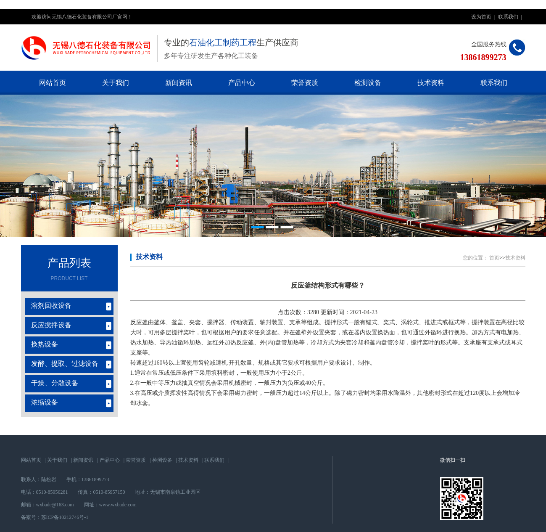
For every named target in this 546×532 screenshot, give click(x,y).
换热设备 (44, 344)
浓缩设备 (44, 402)
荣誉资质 (304, 82)
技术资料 (430, 82)
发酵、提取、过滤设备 (64, 363)
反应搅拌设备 (51, 324)
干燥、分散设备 (54, 382)
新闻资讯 (178, 82)
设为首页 (481, 17)
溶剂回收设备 (51, 305)
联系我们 (508, 17)
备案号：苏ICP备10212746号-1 (55, 517)
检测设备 (367, 82)
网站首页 (52, 82)
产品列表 (69, 263)
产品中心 (241, 82)
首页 (494, 258)
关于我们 (115, 82)
